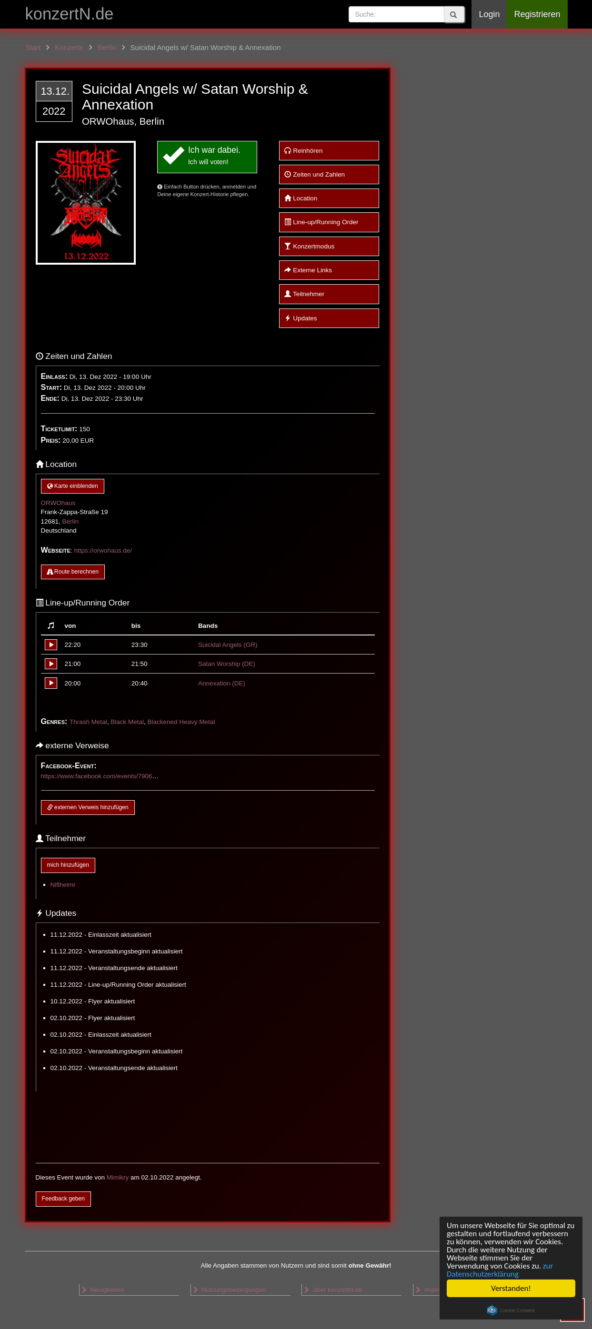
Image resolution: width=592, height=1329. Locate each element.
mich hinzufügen (68, 865)
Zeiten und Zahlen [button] (314, 174)
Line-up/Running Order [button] (321, 222)
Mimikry (118, 1177)
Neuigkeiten (102, 1289)
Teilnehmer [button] (304, 294)
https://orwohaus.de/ (103, 550)
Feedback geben (63, 1198)
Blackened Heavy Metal (181, 721)
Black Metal (127, 721)
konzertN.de (69, 14)
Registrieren (537, 14)
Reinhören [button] (303, 150)
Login (489, 14)
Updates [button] (300, 318)
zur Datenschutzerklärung (500, 1270)
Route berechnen (73, 571)
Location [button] (300, 198)
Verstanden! (511, 1288)
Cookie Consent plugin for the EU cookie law (511, 1310)
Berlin (70, 521)
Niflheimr (63, 884)
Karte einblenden (72, 486)
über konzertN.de (332, 1289)
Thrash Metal (88, 721)
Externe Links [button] (308, 270)
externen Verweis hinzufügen (88, 807)
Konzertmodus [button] (309, 246)
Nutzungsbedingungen (229, 1289)
